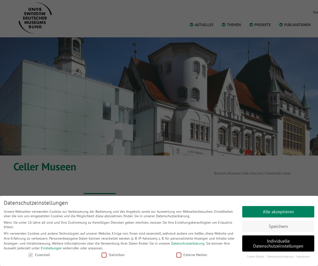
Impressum (303, 256)
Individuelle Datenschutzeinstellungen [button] (278, 243)
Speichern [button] (278, 226)
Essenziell (39, 255)
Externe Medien (191, 255)
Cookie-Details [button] (256, 256)
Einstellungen (51, 248)
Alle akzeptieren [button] (278, 211)
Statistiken (113, 255)
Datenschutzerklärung (187, 243)
